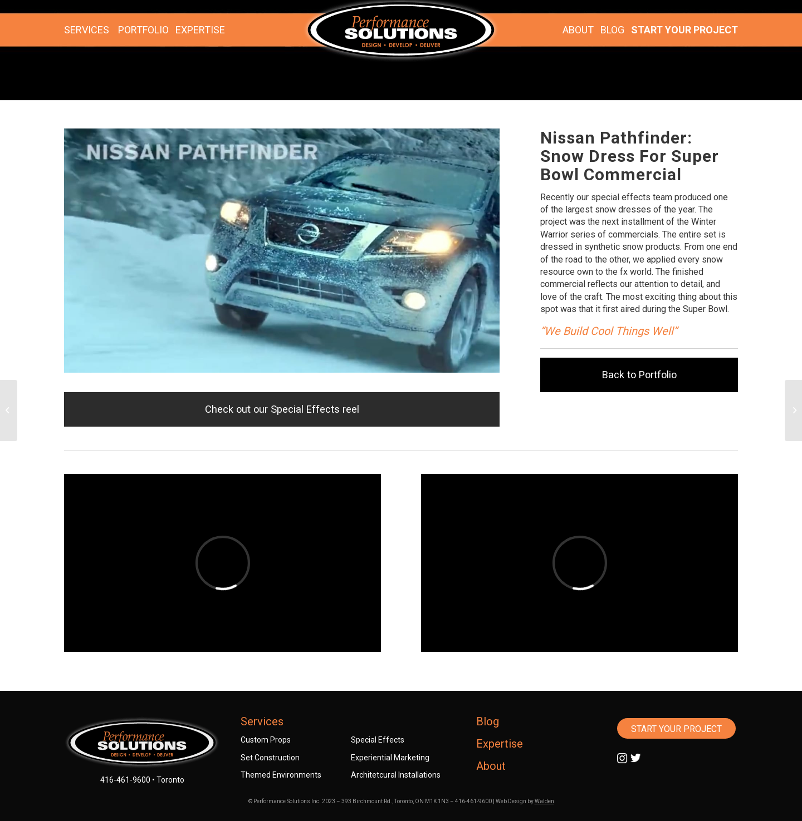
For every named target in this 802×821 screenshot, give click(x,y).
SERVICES (86, 30)
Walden (544, 801)
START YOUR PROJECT (684, 30)
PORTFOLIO (143, 30)
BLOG (612, 30)
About (491, 766)
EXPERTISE (200, 30)
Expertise (499, 743)
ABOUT (578, 30)
